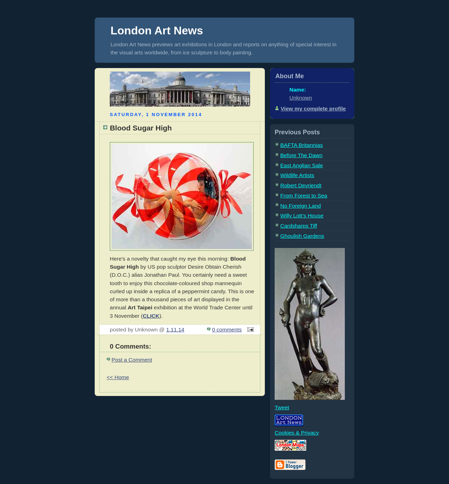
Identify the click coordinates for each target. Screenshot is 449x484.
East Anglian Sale (301, 165)
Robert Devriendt (300, 185)
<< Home (118, 377)
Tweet (282, 407)
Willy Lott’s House (301, 216)
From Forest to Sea (303, 196)
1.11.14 (175, 329)
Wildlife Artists (297, 175)
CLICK (151, 316)
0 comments (227, 329)
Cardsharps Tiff (298, 226)
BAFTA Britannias (301, 145)
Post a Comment (132, 360)
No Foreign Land (300, 206)
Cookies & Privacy (297, 433)
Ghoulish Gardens (302, 236)
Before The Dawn (301, 155)
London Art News (156, 30)
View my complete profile (313, 109)
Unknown (300, 98)
